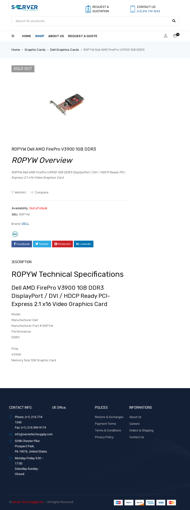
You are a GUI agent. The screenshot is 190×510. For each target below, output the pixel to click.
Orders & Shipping (141, 430)
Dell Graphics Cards (64, 49)
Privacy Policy (104, 437)
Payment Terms (105, 423)
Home (15, 49)
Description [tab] (21, 262)
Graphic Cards (35, 49)
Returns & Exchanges (109, 417)
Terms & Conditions (108, 430)
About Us (135, 417)
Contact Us (136, 437)
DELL (25, 224)
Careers (134, 423)
